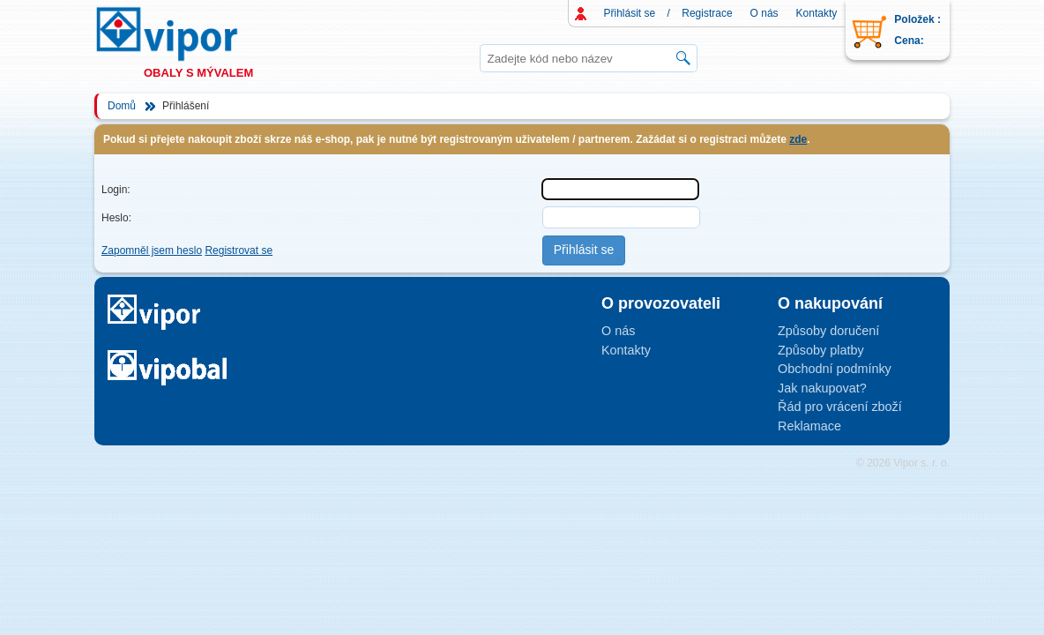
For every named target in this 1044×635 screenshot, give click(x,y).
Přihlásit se (630, 13)
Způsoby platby (821, 350)
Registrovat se (238, 250)
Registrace (707, 13)
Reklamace (809, 426)
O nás (764, 13)
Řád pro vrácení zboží (840, 407)
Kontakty (817, 13)
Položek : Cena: (917, 30)
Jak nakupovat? (822, 388)
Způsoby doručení (828, 331)
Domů (122, 106)
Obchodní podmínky (834, 369)
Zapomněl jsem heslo (151, 250)
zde (798, 139)
